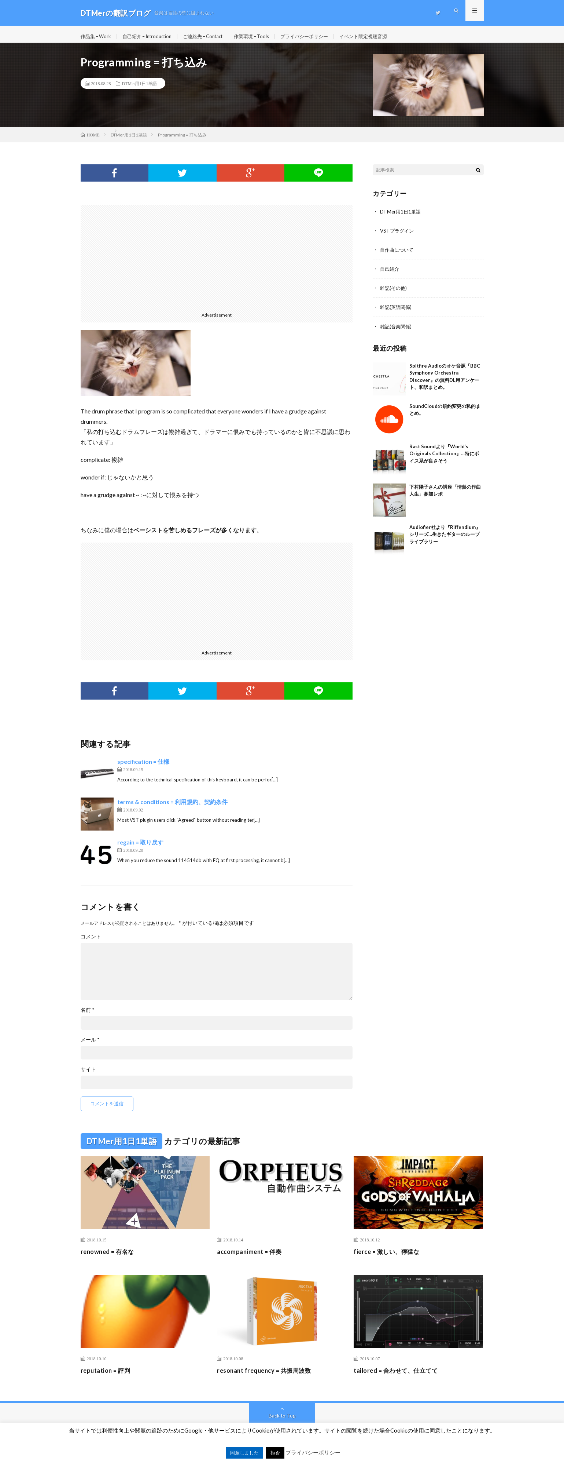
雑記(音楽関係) (397, 331)
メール (90, 1044)
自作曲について (398, 255)
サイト (88, 1074)
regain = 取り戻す (140, 847)
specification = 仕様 (143, 766)
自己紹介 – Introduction (152, 36)
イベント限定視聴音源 (385, 36)
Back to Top (282, 1421)
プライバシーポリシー (323, 36)
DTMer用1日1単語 (139, 88)
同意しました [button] (244, 1453)
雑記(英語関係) (397, 312)
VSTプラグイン (398, 236)
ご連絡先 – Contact (213, 36)
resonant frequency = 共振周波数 (268, 1375)
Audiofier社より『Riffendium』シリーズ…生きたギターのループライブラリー (444, 539)
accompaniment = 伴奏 (252, 1257)
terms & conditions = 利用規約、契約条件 (172, 806)
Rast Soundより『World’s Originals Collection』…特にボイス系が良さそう (444, 458)
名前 (88, 1015)
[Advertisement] (216, 261)
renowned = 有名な (110, 1257)
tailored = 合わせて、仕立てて (400, 1375)
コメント (91, 941)
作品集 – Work (97, 36)
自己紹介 (390, 274)
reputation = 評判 (108, 1375)
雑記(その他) (394, 293)
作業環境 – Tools (266, 36)
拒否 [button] (275, 1453)
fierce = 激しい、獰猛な (390, 1257)
